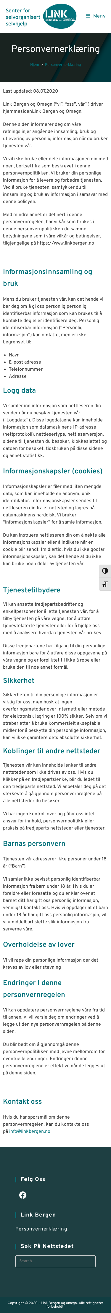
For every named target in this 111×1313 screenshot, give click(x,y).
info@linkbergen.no (29, 1132)
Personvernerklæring (63, 65)
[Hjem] (34, 65)
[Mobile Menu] (96, 16)
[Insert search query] (55, 1261)
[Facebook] (23, 1196)
